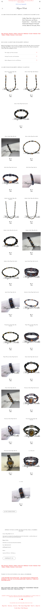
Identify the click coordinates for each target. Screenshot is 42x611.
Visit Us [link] (33, 605)
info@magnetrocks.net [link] (7, 547)
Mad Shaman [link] (24, 608)
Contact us (9, 558)
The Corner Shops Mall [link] (24, 605)
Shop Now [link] (4, 605)
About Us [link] (37, 605)
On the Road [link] (17, 608)
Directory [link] (10, 605)
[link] (21, 8)
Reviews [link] (15, 605)
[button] (4, 8)
